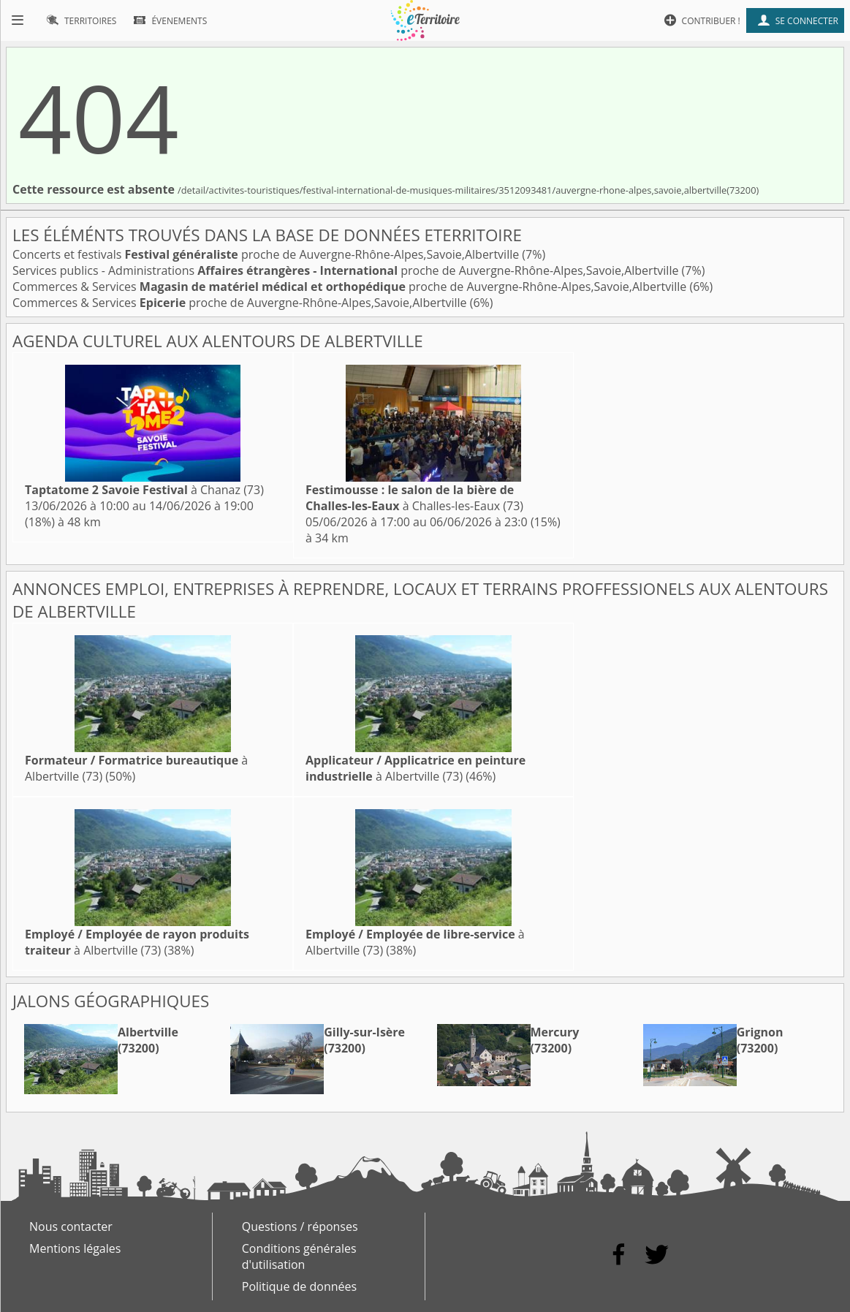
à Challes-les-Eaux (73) (414, 498)
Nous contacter (71, 1226)
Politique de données (299, 1286)
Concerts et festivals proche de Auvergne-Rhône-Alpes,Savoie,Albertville (267, 254)
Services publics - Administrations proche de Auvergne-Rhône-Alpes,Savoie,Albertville (347, 270)
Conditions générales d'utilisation (299, 1256)
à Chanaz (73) (144, 490)
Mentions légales (75, 1248)
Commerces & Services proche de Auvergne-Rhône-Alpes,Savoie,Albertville (350, 286)
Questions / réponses (300, 1226)
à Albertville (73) (415, 768)
